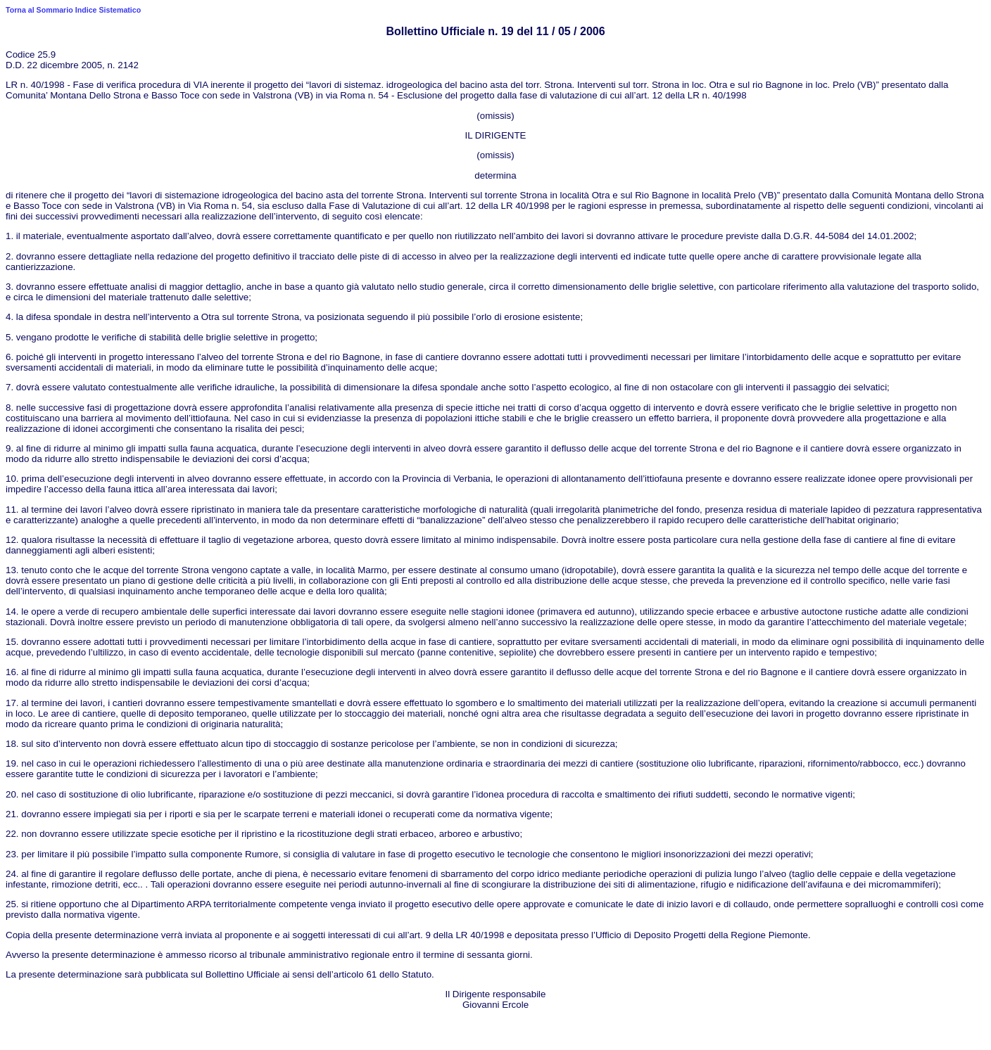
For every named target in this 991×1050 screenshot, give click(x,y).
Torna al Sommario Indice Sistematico (73, 10)
